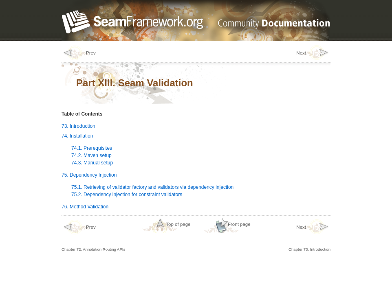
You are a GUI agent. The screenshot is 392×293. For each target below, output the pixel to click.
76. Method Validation (85, 207)
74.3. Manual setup (92, 163)
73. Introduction (78, 126)
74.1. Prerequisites (91, 148)
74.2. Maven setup (91, 155)
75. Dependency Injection (89, 175)
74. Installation (77, 136)
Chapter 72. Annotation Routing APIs (93, 235)
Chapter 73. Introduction (309, 235)
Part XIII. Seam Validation (134, 82)
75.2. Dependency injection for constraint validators (126, 194)
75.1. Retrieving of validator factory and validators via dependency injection (152, 187)
